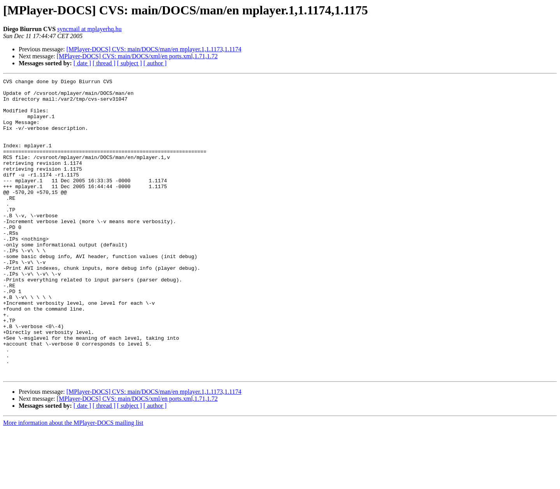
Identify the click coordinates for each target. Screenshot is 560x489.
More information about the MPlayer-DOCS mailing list (73, 482)
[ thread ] (104, 63)
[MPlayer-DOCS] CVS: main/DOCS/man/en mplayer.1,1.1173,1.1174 (154, 49)
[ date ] (82, 63)
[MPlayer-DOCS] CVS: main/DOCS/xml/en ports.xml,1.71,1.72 (137, 56)
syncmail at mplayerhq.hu (89, 29)
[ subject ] (129, 63)
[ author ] (155, 63)
